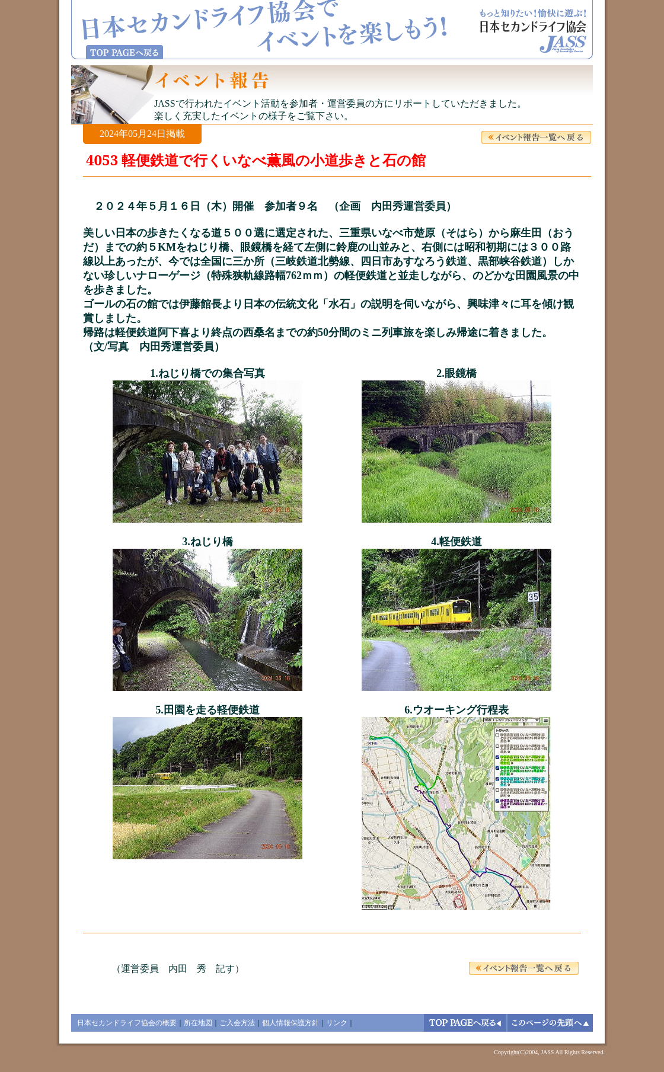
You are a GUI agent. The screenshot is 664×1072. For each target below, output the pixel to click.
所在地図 (198, 1023)
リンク (336, 1023)
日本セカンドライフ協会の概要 (127, 1023)
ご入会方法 (237, 1023)
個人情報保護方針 (290, 1023)
